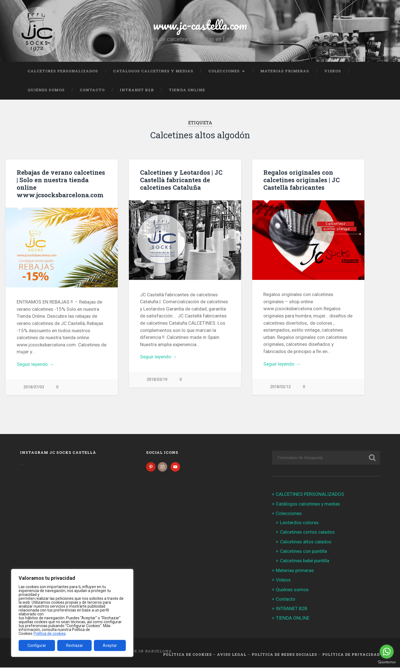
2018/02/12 (280, 386)
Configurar (37, 645)
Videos (332, 70)
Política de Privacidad (351, 655)
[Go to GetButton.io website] (387, 662)
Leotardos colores (299, 523)
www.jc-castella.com (200, 25)
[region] (72, 613)
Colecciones (224, 70)
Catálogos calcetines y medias (153, 70)
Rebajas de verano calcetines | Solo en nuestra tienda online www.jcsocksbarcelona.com (61, 183)
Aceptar (110, 645)
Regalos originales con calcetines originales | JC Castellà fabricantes (301, 179)
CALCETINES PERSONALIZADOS (63, 70)
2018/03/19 (157, 379)
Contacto (92, 89)
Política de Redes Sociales (284, 655)
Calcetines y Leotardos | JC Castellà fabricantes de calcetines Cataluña (181, 179)
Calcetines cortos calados (307, 532)
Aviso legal (231, 655)
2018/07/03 (33, 387)
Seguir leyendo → (35, 364)
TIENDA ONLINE (187, 89)
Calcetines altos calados (305, 542)
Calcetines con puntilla (303, 551)
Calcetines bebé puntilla (304, 561)
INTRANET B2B (137, 89)
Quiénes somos (46, 89)
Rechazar (74, 645)
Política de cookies (50, 633)
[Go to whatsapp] (387, 652)
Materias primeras (284, 70)
